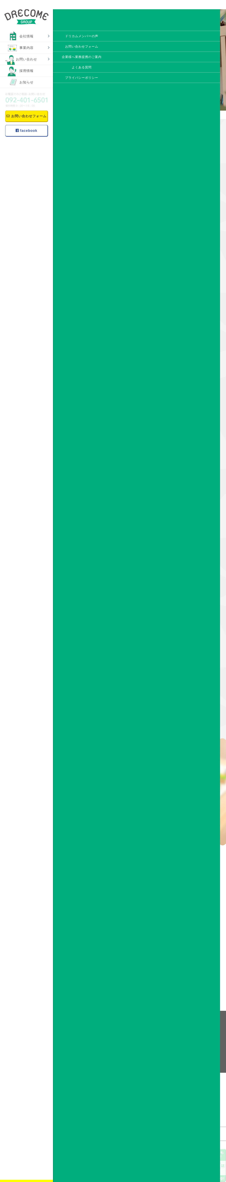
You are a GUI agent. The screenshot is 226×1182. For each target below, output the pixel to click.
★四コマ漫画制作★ (154, 235)
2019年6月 (189, 594)
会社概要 (113, 1037)
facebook (26, 129)
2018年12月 (190, 647)
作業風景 (188, 320)
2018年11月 (190, 656)
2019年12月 (190, 541)
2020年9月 (189, 470)
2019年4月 (189, 612)
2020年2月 (189, 523)
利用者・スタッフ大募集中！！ (196, 224)
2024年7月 (189, 382)
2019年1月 (189, 638)
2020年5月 (189, 497)
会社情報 (26, 36)
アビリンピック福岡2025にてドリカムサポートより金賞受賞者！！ (196, 202)
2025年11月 (190, 355)
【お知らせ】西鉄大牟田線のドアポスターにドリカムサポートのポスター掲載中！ (196, 171)
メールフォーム (186, 958)
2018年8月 (189, 683)
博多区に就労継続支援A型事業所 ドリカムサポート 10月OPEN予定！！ (197, 246)
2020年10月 (190, 461)
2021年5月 (189, 426)
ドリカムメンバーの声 (162, 1031)
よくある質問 (156, 1037)
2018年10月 (190, 665)
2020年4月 (189, 506)
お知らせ (26, 82)
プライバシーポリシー (162, 1054)
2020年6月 (189, 488)
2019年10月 (190, 559)
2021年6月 (189, 417)
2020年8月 (189, 479)
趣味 (185, 329)
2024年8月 (189, 373)
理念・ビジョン (118, 1031)
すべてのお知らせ (194, 303)
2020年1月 (189, 532)
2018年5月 (189, 709)
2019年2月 (189, 629)
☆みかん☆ (77, 235)
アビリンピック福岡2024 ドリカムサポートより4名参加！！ (196, 271)
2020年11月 (190, 453)
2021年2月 (189, 435)
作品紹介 (188, 312)
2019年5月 (189, 603)
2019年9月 (189, 568)
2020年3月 (189, 514)
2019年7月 (189, 585)
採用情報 (26, 71)
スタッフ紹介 (116, 1049)
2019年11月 (190, 550)
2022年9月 (189, 391)
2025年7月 (189, 364)
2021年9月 (189, 408)
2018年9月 (189, 674)
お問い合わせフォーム (26, 115)
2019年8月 (189, 576)
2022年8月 (189, 399)
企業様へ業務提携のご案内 (165, 1049)
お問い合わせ (26, 59)
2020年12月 (190, 444)
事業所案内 (115, 1043)
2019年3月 (189, 621)
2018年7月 (189, 691)
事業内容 (26, 48)
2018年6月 (189, 700)
